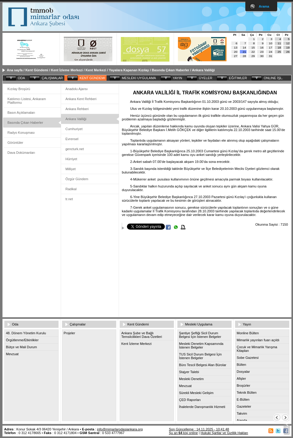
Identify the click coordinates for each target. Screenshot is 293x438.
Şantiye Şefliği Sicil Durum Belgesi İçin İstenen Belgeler (200, 335)
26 (288, 51)
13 (235, 47)
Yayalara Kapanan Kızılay (129, 70)
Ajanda (242, 420)
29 (253, 56)
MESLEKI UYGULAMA (139, 78)
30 (262, 56)
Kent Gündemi (37, 70)
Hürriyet (71, 159)
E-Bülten (243, 399)
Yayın (247, 324)
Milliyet (71, 169)
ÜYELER (205, 78)
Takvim (242, 413)
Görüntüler (15, 142)
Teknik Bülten (247, 392)
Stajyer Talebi (189, 372)
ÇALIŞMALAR (52, 78)
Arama (264, 6)
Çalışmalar (78, 324)
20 (235, 51)
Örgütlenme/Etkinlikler (22, 340)
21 (244, 51)
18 (279, 47)
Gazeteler (244, 406)
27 (235, 56)
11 (279, 43)
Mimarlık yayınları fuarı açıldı (258, 340)
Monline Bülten (248, 333)
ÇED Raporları (190, 400)
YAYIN (177, 78)
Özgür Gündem (77, 179)
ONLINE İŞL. (273, 78)
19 (288, 47)
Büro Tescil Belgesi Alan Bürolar (203, 365)
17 (270, 47)
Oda (15, 324)
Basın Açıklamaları (21, 112)
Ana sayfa (15, 70)
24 (270, 51)
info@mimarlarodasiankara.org (120, 429)
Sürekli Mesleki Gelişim (196, 393)
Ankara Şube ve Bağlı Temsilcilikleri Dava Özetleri (141, 335)
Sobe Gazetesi (248, 357)
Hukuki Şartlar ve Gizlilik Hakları (224, 433)
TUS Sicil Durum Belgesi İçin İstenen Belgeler (200, 356)
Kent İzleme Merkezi (67, 70)
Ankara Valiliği (203, 70)
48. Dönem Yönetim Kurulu (26, 333)
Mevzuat (12, 354)
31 (270, 56)
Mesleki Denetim (191, 379)
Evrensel (72, 139)
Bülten (241, 364)
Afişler (241, 378)
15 (253, 47)
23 (262, 51)
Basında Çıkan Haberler (170, 70)
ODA (21, 78)
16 (262, 47)
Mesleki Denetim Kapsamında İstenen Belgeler (201, 345)
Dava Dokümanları (21, 152)
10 (270, 43)
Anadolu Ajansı (77, 89)
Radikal (71, 189)
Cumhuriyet (74, 129)
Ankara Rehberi (77, 109)
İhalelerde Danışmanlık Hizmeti (202, 407)
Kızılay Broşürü (19, 89)
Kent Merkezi (96, 70)
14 (244, 47)
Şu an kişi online (183, 433)
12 (288, 43)
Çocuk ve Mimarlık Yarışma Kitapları (257, 348)
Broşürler (243, 385)
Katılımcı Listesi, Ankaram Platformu (27, 100)
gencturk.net (75, 149)
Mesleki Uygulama (199, 324)
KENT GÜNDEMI (92, 78)
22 (253, 51)
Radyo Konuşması (21, 132)
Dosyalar (243, 371)
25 (279, 51)
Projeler (69, 333)
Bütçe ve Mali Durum (21, 347)
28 (244, 56)
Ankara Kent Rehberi (81, 99)
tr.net (69, 199)
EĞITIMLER (238, 78)
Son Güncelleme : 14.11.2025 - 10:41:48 (199, 429)
